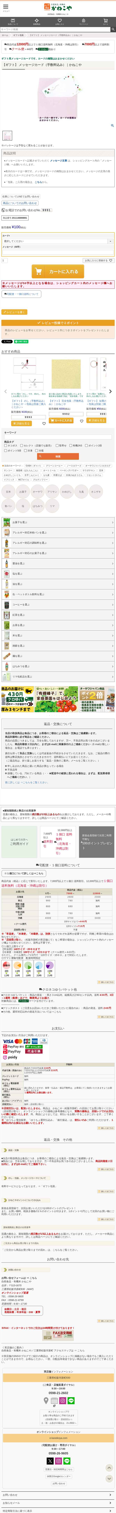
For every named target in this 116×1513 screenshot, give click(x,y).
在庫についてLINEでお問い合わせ (20, 196)
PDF (59, 1335)
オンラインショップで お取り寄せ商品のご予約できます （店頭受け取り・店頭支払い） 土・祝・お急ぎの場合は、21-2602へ (58, 1417)
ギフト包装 (18, 35)
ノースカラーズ (74, 466)
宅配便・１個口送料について (58, 865)
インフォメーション (58, 1432)
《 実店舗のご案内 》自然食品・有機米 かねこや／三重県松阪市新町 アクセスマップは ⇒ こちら (43, 1349)
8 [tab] (64, 715)
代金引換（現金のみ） (12, 1070)
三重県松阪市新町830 (58, 1377)
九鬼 (81, 491)
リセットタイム (94, 475)
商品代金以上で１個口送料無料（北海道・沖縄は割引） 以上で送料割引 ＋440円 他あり (56, 47)
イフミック (9, 479)
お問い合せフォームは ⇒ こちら (19, 1278)
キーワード (10, 432)
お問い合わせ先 (58, 1259)
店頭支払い (7, 1104)
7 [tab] (62, 715)
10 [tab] (69, 715)
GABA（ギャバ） (34, 466)
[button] (5, 391)
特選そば (57, 475)
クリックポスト (11, 1008)
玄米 (101, 470)
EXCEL (70, 1335)
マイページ (83, 21)
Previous (5, 701)
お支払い (58, 1028)
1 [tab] (47, 715)
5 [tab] (57, 715)
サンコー (8, 470)
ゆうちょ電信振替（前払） (10, 1084)
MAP (30, 1289)
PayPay (6, 1079)
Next (110, 701)
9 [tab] (67, 715)
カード (6, 236)
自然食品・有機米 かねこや (16, 1281)
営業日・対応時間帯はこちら (58, 1469)
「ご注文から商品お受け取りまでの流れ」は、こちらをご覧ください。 (40, 1249)
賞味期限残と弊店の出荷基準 (16, 1227)
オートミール (49, 470)
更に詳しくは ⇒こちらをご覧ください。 (27, 782)
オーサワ (37, 491)
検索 (113, 29)
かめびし (67, 491)
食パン (8, 506)
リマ (52, 506)
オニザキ (96, 491)
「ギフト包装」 (48, 1186)
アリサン (52, 491)
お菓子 (23, 491)
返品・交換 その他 (58, 1139)
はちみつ (37, 506)
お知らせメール (11, 1502)
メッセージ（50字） (11, 247)
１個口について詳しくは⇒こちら (25, 873)
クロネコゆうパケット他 (58, 989)
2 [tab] (50, 715)
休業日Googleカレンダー (59, 1476)
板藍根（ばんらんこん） (27, 470)
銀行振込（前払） (6, 1096)
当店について (13, 21)
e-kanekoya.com (58, 1438)
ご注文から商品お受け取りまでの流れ (21, 1243)
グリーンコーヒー (54, 466)
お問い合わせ (10, 1494)
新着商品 (36, 21)
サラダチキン (89, 470)
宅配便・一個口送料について (22, 294)
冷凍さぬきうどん (74, 475)
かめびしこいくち (12, 475)
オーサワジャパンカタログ (97, 466)
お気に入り (59, 21)
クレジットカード (10, 1076)
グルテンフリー (40, 479)
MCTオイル (23, 479)
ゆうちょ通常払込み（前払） (11, 1090)
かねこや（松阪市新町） (66, 1108)
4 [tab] (54, 715)
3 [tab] (52, 715)
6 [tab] (59, 715)
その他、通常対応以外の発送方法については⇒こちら (32, 1011)
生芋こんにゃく (32, 475)
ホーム (5, 35)
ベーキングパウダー (69, 470)
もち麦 (46, 475)
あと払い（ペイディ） (12, 1101)
